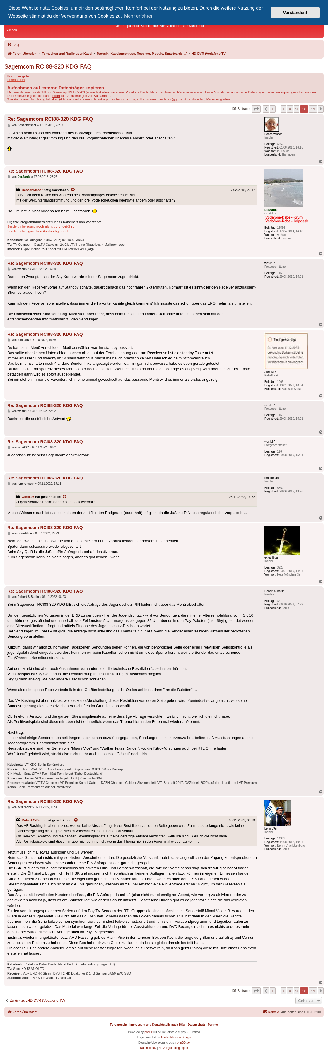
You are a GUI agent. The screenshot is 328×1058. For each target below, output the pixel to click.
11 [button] (313, 109)
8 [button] (290, 109)
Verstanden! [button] (295, 12)
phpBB (148, 1032)
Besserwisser (32, 190)
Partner (213, 1024)
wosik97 (28, 497)
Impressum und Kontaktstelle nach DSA (157, 1024)
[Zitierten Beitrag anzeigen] (73, 189)
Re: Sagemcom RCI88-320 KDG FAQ (50, 119)
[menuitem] (13, 44)
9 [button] (296, 109)
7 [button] (283, 109)
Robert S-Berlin (33, 820)
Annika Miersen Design (175, 1037)
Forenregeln (16, 79)
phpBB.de (183, 1042)
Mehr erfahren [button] (139, 15)
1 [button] (272, 109)
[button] (256, 108)
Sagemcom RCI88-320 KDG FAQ (48, 66)
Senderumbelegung (40, 226)
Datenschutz (196, 1024)
